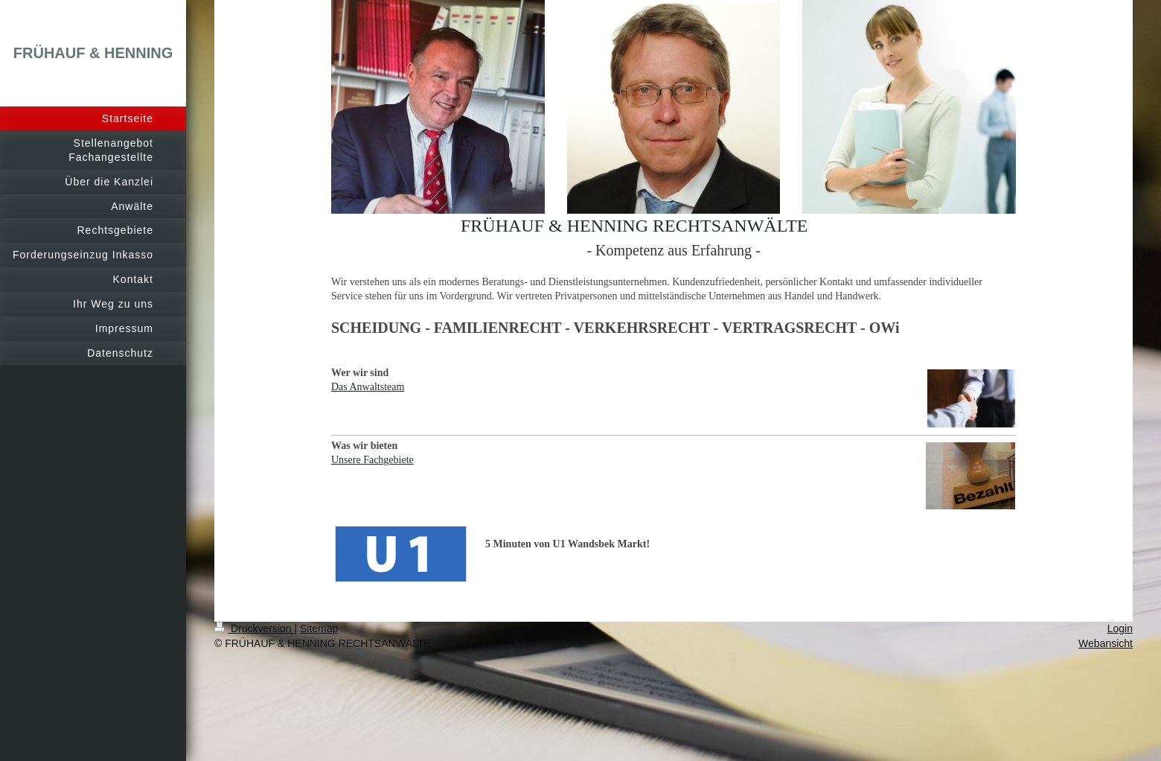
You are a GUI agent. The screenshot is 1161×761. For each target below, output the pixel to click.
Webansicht (1105, 643)
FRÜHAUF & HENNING (93, 53)
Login (1120, 628)
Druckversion (254, 628)
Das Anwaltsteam (367, 386)
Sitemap (319, 628)
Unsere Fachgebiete (372, 459)
